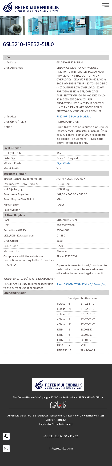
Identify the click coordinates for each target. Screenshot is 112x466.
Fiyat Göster (64, 163)
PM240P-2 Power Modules (74, 116)
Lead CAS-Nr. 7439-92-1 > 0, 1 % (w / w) (81, 284)
